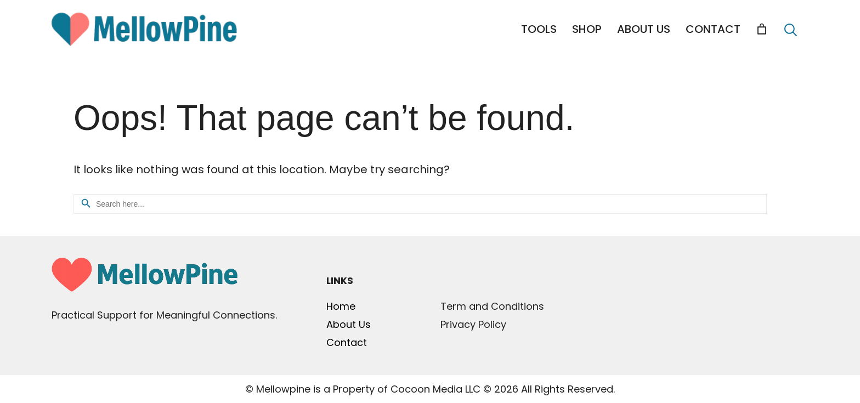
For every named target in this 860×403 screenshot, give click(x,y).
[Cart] (762, 29)
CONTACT (713, 29)
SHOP (587, 29)
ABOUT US (643, 29)
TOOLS (539, 29)
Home (340, 306)
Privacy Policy (473, 324)
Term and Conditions (492, 306)
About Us (348, 324)
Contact (346, 342)
